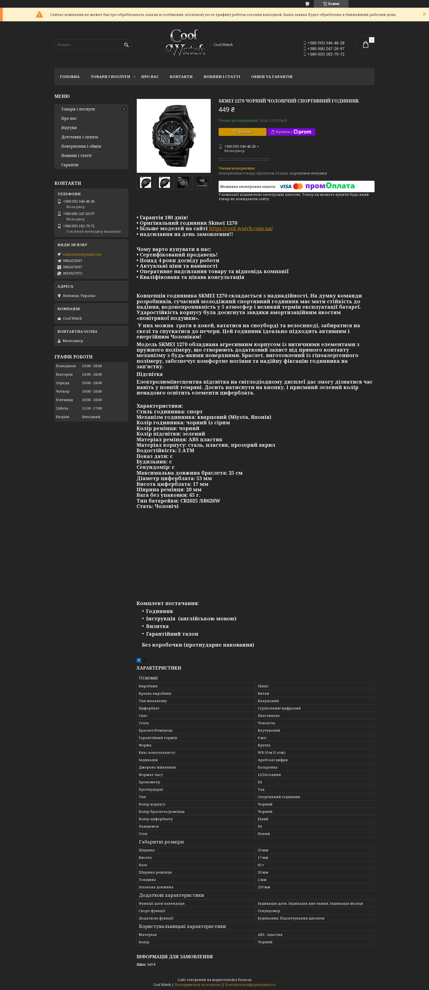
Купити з (293, 132)
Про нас (150, 76)
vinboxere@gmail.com (82, 254)
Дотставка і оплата (79, 137)
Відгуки (69, 127)
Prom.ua (244, 979)
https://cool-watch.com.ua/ (241, 228)
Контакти (181, 76)
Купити (245, 131)
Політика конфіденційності (250, 984)
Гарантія (70, 164)
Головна (70, 76)
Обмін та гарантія (271, 76)
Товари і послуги (110, 76)
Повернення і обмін (81, 146)
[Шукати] (126, 45)
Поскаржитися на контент (198, 984)
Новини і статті (222, 76)
